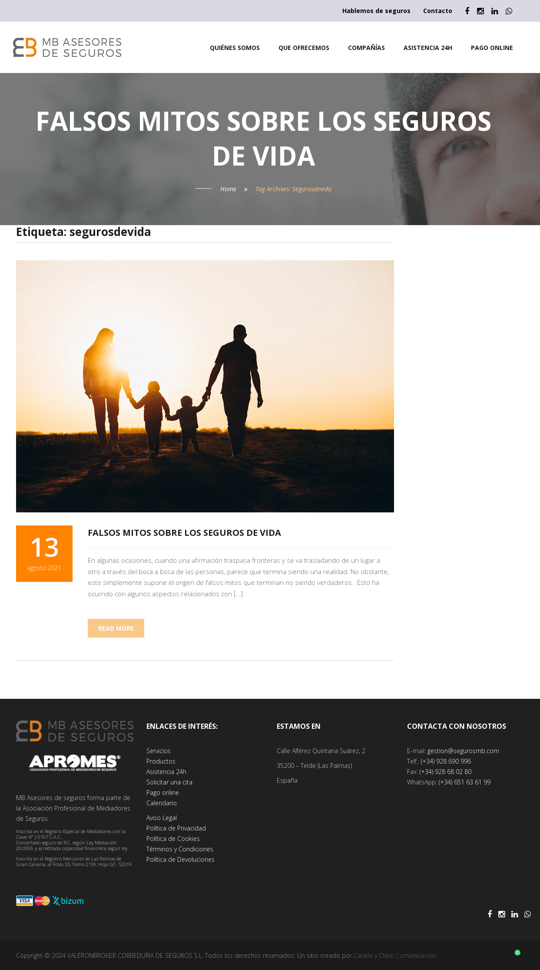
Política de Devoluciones (180, 859)
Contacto (437, 11)
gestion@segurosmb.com (463, 751)
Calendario (161, 803)
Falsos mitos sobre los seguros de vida (184, 532)
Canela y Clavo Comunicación (395, 955)
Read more (116, 628)
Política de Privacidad (176, 828)
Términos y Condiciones (179, 849)
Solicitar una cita (169, 782)
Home (228, 189)
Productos (161, 761)
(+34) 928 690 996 (446, 761)
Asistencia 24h (166, 771)
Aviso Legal (161, 818)
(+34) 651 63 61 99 (464, 782)
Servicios (158, 751)
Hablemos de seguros (376, 11)
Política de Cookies (173, 838)
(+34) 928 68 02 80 (445, 771)
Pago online (162, 792)
